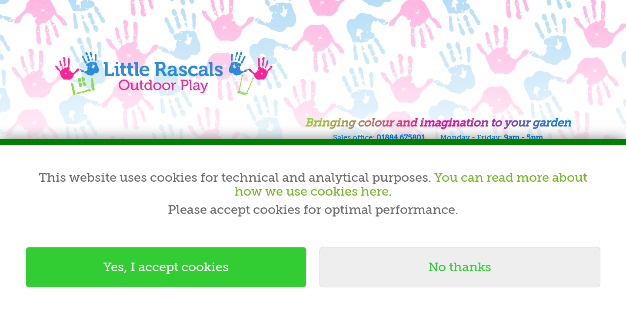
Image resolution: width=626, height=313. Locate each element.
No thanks (459, 267)
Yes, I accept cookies (166, 267)
